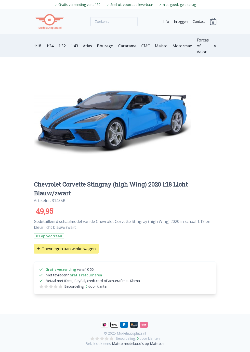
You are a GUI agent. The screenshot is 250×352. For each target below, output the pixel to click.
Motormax (182, 46)
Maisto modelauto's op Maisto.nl (138, 343)
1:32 (62, 46)
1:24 (49, 46)
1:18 (37, 46)
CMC (145, 46)
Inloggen (181, 21)
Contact (199, 21)
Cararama (127, 46)
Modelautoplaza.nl (131, 333)
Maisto (161, 46)
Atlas (87, 46)
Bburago (105, 46)
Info (166, 21)
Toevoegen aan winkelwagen (66, 248)
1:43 (74, 46)
